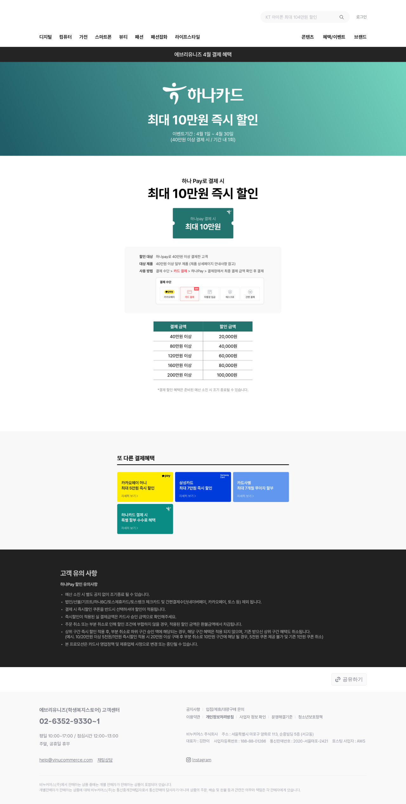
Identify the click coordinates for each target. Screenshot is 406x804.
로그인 (361, 17)
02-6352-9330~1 (69, 721)
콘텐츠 (308, 37)
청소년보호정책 (310, 717)
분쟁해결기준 (282, 717)
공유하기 (353, 679)
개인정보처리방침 (220, 717)
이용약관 (193, 717)
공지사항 (193, 709)
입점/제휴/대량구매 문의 (225, 709)
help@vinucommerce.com (66, 759)
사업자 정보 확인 (252, 717)
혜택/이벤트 (334, 37)
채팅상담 (105, 759)
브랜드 (360, 37)
